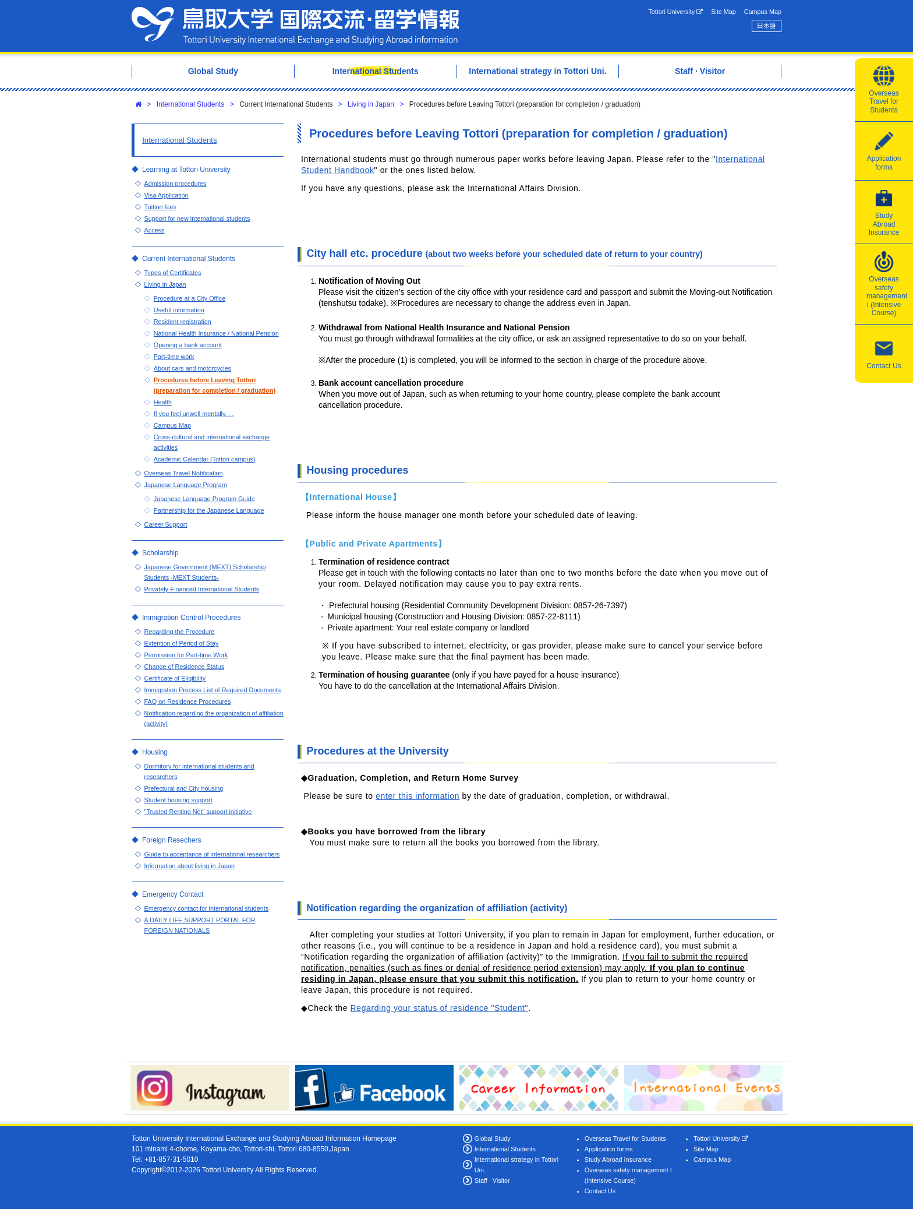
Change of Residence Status (184, 666)
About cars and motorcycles (192, 368)
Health (163, 402)
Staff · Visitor (492, 1180)
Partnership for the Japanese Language (209, 510)
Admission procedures (175, 183)
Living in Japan (371, 104)
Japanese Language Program (185, 484)
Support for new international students (197, 218)
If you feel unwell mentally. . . (194, 413)
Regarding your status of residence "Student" (440, 1008)
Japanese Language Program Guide (204, 498)
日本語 (766, 25)
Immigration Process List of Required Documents (212, 689)
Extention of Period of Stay (181, 643)
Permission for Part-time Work (186, 654)
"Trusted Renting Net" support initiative (198, 811)
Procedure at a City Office (189, 298)
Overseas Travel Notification (183, 473)
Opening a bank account (188, 344)
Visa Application (166, 195)
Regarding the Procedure (179, 631)
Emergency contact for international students (206, 908)
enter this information (417, 796)
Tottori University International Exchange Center (295, 26)
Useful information (179, 309)
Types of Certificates (172, 272)
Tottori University (675, 12)
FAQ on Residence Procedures (187, 701)
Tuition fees (160, 206)
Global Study (493, 1138)
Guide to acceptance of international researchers (212, 854)
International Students (191, 104)
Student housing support (178, 799)
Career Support (165, 524)
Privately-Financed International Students (201, 589)
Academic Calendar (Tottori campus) (205, 459)
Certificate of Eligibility (175, 678)
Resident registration (182, 321)
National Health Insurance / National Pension (216, 333)
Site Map (723, 11)
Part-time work (174, 356)
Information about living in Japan (189, 865)
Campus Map (762, 11)
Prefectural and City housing (184, 788)
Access (154, 230)
